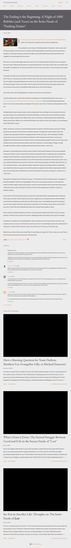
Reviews (12, 6)
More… (60, 6)
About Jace (45, 6)
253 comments (12, 384)
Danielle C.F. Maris (12, 265)
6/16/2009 (10, 301)
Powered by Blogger (35, 544)
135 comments (12, 461)
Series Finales (22, 239)
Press (53, 6)
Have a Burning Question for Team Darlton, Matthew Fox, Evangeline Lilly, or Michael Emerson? (34, 362)
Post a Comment (7, 305)
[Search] (61, 2)
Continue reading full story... (59, 384)
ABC (8, 239)
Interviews (20, 6)
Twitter (37, 6)
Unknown (10, 291)
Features (29, 6)
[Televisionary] (10, 2)
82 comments (11, 538)
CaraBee (10, 276)
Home (4, 6)
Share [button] (64, 239)
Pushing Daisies (14, 239)
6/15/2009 (10, 261)
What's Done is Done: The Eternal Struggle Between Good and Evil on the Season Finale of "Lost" (34, 439)
